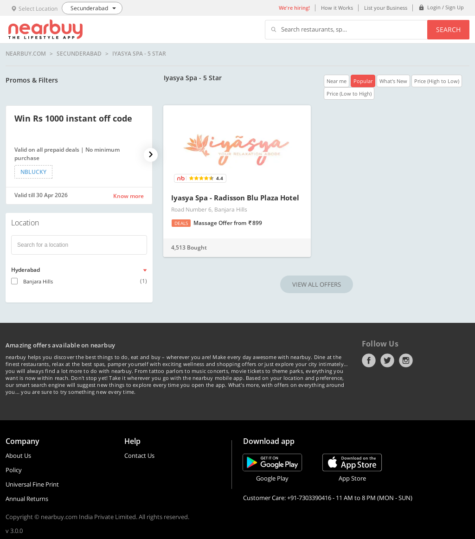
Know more (128, 196)
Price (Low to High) (349, 93)
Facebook (369, 360)
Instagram (406, 360)
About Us (18, 455)
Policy (14, 470)
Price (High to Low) (436, 80)
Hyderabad (25, 270)
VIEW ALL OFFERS (316, 284)
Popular (362, 80)
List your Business (385, 7)
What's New (393, 80)
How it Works (337, 7)
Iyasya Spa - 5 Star (139, 54)
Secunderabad (79, 54)
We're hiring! (294, 7)
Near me (337, 80)
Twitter (387, 360)
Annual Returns (27, 498)
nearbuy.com (26, 54)
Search (448, 29)
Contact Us (139, 455)
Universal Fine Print (32, 484)
